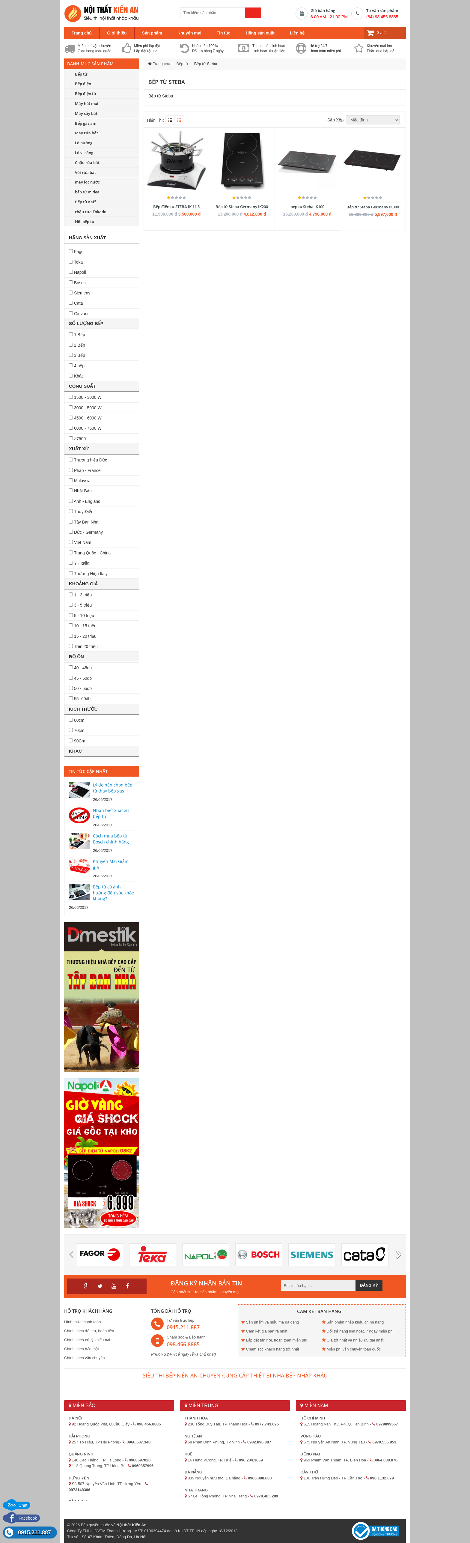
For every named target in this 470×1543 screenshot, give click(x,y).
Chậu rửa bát (87, 162)
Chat (16, 1505)
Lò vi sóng (84, 152)
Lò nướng (83, 142)
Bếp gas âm (85, 123)
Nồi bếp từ (84, 221)
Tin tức (224, 33)
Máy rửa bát (86, 133)
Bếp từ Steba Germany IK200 (242, 206)
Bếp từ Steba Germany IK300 (373, 207)
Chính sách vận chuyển (84, 1358)
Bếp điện (83, 83)
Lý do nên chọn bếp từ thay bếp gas (112, 788)
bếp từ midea (87, 192)
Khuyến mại (189, 33)
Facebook (21, 1518)
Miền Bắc (82, 1405)
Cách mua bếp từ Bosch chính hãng (111, 839)
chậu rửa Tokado (90, 211)
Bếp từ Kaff (85, 201)
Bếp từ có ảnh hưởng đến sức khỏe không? (113, 892)
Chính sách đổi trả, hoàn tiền (89, 1331)
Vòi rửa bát (85, 172)
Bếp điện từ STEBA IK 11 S (176, 206)
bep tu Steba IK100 (307, 206)
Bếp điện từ (85, 93)
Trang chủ (82, 33)
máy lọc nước (87, 182)
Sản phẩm (152, 33)
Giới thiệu (116, 33)
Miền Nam (314, 1405)
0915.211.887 (34, 1533)
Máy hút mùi (86, 103)
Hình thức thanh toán (82, 1322)
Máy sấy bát (86, 113)
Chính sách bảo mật (81, 1349)
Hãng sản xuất (260, 33)
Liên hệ (297, 33)
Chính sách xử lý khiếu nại (87, 1340)
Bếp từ (81, 74)
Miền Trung (202, 1405)
